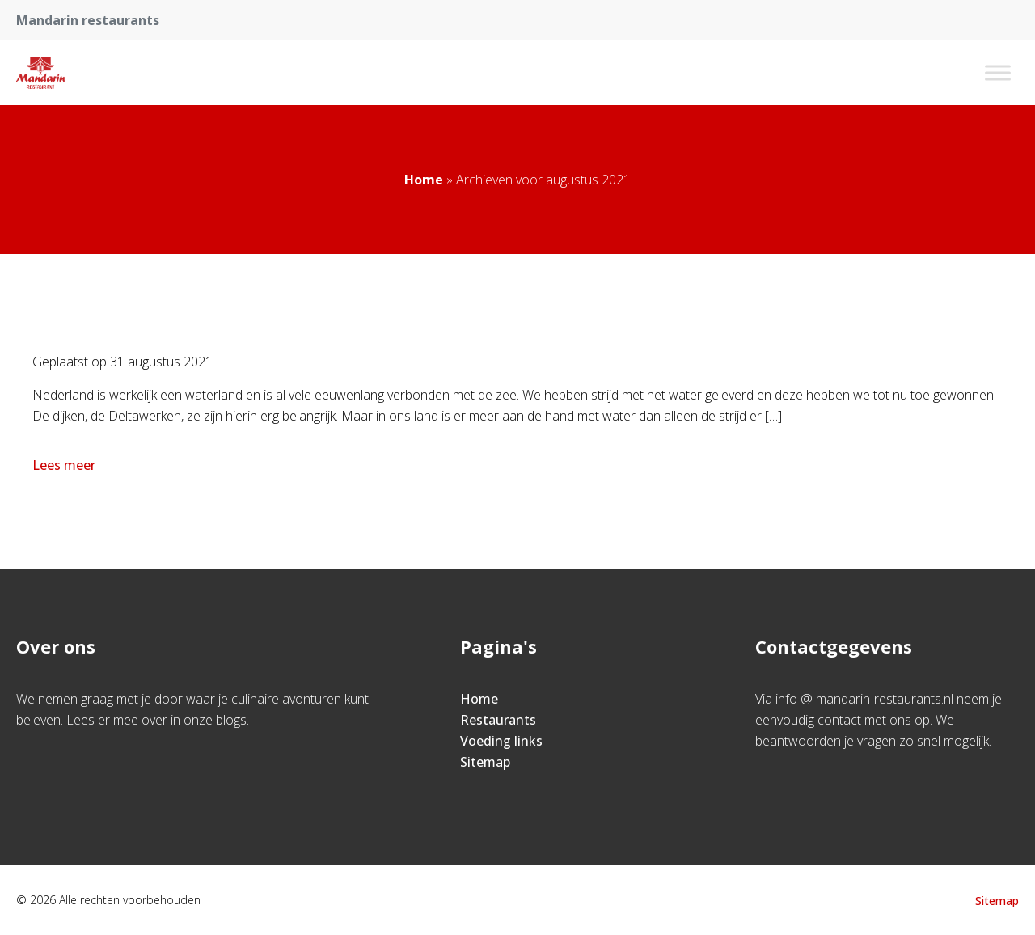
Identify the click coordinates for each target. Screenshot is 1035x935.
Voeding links (501, 741)
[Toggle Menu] (998, 72)
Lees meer (65, 465)
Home (423, 179)
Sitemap (485, 762)
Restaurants (498, 720)
